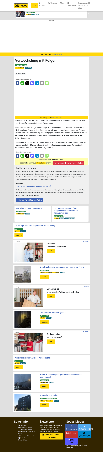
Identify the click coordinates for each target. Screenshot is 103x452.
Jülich (17, 231)
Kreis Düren (49, 400)
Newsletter (72, 4)
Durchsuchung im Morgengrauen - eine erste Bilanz (62, 267)
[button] (34, 5)
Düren (28, 14)
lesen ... (19, 235)
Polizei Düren (20, 73)
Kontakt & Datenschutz (26, 436)
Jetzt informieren (57, 54)
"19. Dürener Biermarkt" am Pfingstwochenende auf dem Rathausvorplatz (66, 210)
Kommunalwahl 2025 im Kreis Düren (84, 5)
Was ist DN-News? (25, 429)
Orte (62, 3)
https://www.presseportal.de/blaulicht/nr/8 (32, 186)
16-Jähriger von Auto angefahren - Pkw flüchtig (34, 226)
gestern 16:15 (30, 12)
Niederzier (20, 67)
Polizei (28, 67)
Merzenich (49, 272)
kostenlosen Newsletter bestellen (69, 163)
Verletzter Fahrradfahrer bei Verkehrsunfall (32, 358)
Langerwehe (44, 382)
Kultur (62, 218)
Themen (52, 3)
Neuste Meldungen (25, 427)
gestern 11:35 (19, 229)
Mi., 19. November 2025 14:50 (48, 398)
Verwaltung (35, 14)
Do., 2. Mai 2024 (21, 65)
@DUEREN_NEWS (85, 427)
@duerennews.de (72, 427)
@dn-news (71, 433)
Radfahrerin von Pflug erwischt (29, 208)
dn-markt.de (86, 241)
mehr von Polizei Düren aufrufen (29, 200)
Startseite (42, 4)
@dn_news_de (84, 434)
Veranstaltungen (70, 218)
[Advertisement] (51, 37)
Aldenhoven (20, 213)
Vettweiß (56, 272)
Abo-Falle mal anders (49, 395)
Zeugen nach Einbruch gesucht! (53, 312)
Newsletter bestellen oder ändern (51, 436)
